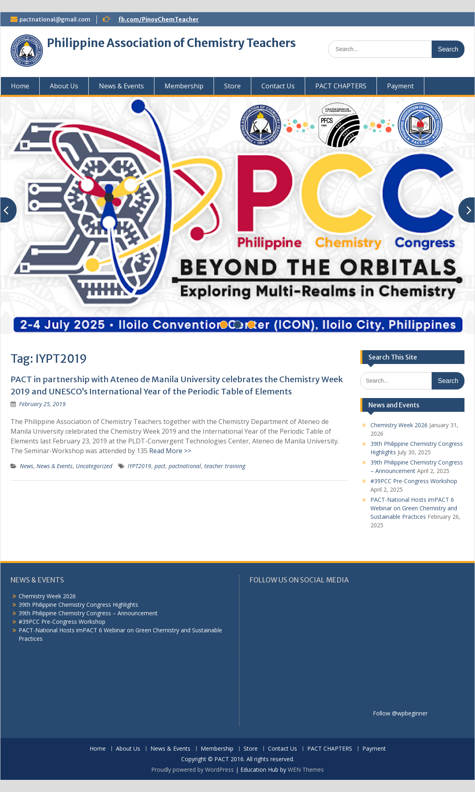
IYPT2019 (139, 466)
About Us (64, 85)
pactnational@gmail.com (54, 19)
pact (159, 466)
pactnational (185, 466)
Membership (184, 85)
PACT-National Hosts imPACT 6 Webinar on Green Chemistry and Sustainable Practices (413, 508)
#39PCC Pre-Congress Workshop (413, 481)
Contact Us (278, 85)
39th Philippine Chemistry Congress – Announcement (88, 613)
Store (232, 85)
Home (20, 85)
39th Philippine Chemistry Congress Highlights (78, 604)
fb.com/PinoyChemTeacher (158, 19)
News (26, 466)
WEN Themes (306, 769)
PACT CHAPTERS (340, 85)
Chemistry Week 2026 (399, 425)
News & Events (121, 85)
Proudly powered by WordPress (192, 769)
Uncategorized (94, 466)
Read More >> (170, 450)
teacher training (224, 466)
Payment (400, 85)
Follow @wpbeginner (400, 713)
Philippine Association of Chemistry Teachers (171, 43)
